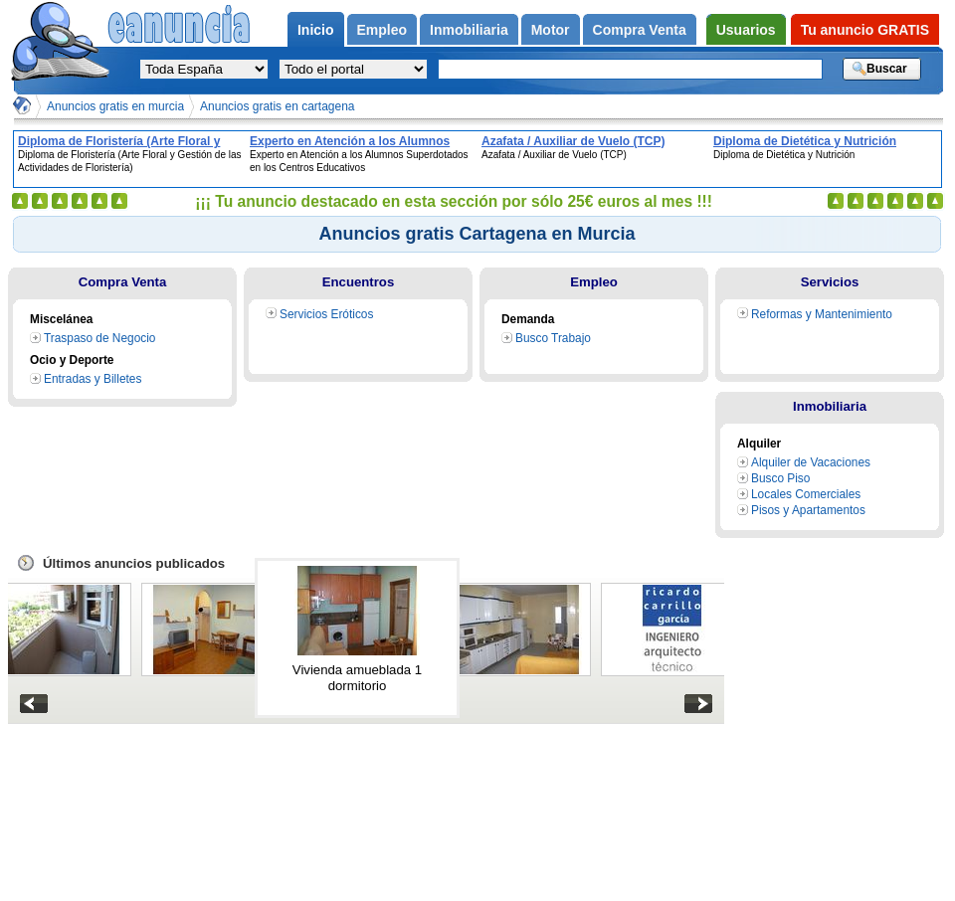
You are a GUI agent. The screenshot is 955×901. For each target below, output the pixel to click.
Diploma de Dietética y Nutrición (804, 141)
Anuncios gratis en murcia (115, 106)
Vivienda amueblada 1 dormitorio (357, 677)
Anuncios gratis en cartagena (277, 106)
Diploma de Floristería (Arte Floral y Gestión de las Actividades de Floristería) (119, 141)
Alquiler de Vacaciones (810, 462)
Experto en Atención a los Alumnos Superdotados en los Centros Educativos (350, 141)
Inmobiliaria (829, 406)
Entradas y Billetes (92, 379)
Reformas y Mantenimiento (821, 314)
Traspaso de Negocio (99, 338)
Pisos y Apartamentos (808, 510)
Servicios (830, 281)
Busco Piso (780, 478)
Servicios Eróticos (326, 314)
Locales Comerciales (805, 494)
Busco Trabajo (553, 338)
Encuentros (358, 281)
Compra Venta (123, 281)
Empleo (594, 281)
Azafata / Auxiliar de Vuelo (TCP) (573, 141)
